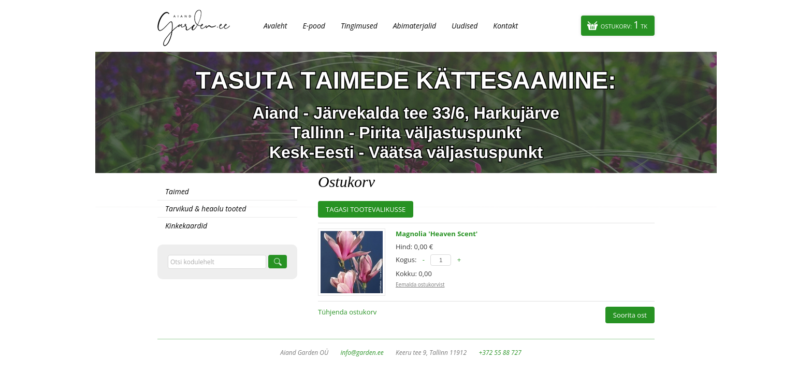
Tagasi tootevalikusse (365, 209)
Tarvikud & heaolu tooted (205, 208)
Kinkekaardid (186, 226)
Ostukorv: (624, 25)
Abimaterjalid (414, 26)
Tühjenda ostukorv (347, 312)
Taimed (177, 191)
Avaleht (275, 26)
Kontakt (505, 26)
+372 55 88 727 (500, 352)
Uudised (464, 26)
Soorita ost (630, 315)
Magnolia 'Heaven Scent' (436, 233)
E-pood (313, 26)
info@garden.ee (362, 352)
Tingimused (359, 26)
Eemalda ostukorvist (420, 284)
